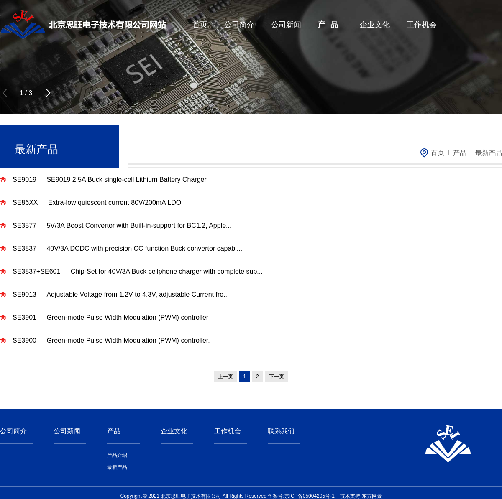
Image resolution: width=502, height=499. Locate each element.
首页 (199, 24)
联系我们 (281, 431)
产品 (330, 24)
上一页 (225, 376)
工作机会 (422, 24)
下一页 (276, 376)
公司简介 (239, 24)
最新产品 (488, 152)
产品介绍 (117, 455)
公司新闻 (286, 24)
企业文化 (375, 24)
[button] (48, 93)
